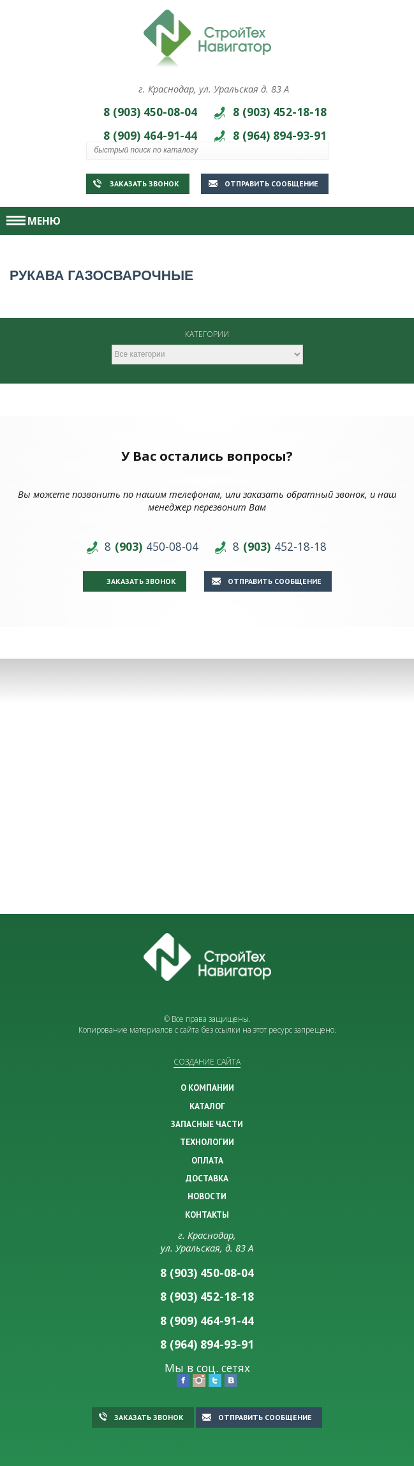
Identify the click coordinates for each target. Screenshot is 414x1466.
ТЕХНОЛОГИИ (207, 1142)
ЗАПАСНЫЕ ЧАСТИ (207, 1124)
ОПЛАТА (207, 1160)
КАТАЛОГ (207, 1106)
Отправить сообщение (263, 183)
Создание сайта (207, 1061)
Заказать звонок (136, 183)
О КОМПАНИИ (207, 1087)
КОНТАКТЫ (207, 1214)
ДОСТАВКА (207, 1178)
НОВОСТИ (207, 1196)
